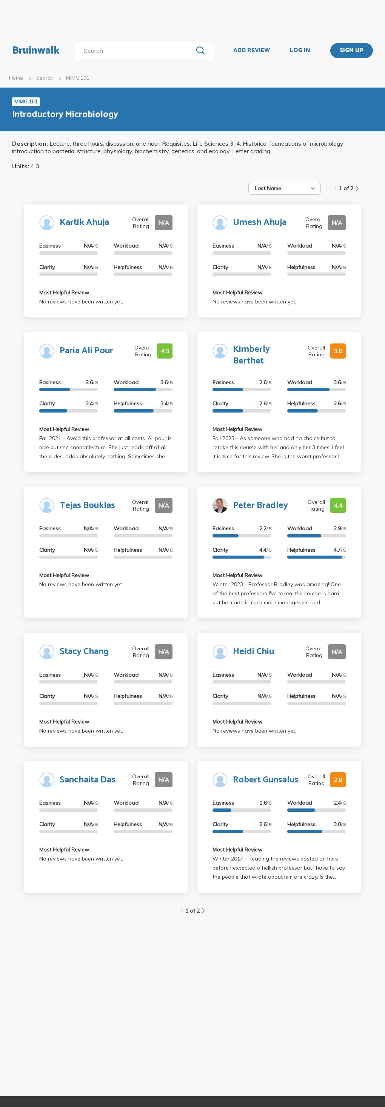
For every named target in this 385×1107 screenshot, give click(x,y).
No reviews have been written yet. (81, 301)
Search (44, 78)
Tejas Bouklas (87, 505)
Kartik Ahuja (84, 222)
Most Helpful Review (64, 292)
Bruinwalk (36, 50)
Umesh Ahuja (259, 222)
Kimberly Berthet (251, 355)
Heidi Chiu (253, 651)
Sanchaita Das (88, 780)
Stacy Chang (84, 651)
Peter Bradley (260, 505)
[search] (136, 50)
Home (16, 78)
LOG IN (300, 50)
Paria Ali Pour (86, 350)
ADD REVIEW (251, 50)
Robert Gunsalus (266, 780)
